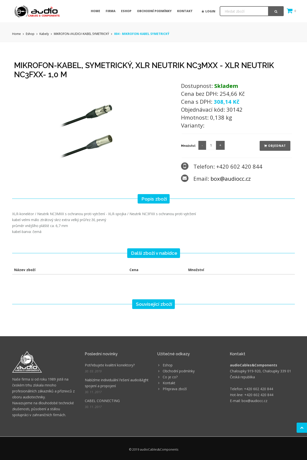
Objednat (275, 146)
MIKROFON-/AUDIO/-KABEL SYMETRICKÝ (81, 34)
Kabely (44, 34)
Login (208, 11)
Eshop (126, 11)
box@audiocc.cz (231, 178)
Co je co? (170, 377)
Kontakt (185, 11)
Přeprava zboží (175, 388)
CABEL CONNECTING (102, 400)
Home (95, 11)
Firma (111, 11)
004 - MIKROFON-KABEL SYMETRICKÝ (141, 34)
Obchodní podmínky (154, 11)
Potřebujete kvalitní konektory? (110, 365)
